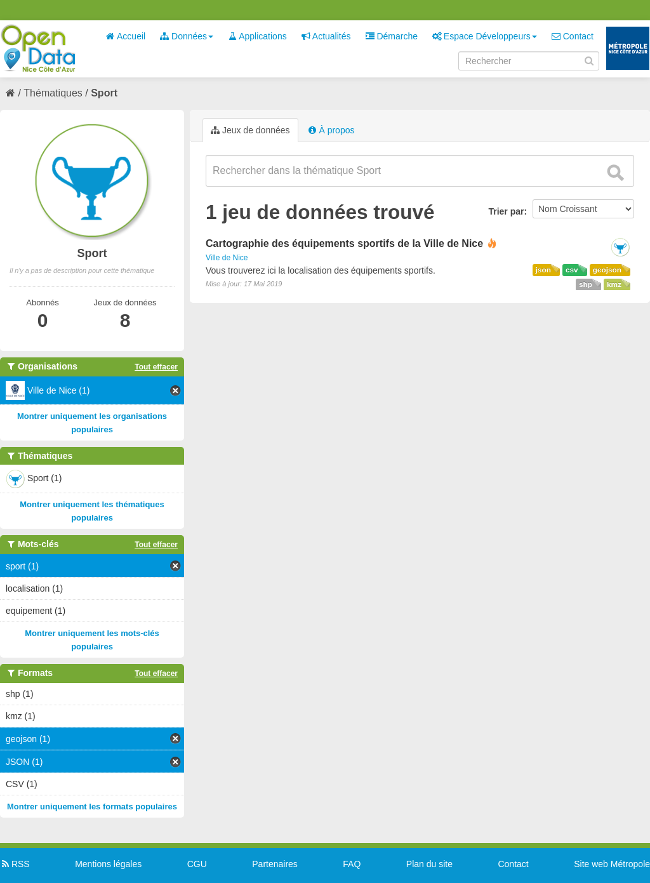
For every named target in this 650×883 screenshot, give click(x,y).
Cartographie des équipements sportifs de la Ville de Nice (344, 243)
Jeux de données (250, 130)
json (543, 269)
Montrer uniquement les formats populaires (92, 806)
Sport (104, 93)
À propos (331, 130)
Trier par (506, 211)
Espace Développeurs (484, 36)
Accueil (125, 36)
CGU (197, 864)
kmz (614, 284)
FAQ (352, 864)
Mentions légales (108, 864)
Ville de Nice (227, 257)
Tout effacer (156, 366)
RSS (15, 864)
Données (186, 36)
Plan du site (429, 864)
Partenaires (275, 864)
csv (572, 269)
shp (585, 284)
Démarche (392, 36)
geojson (607, 269)
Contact (573, 36)
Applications (257, 36)
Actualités (326, 36)
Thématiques (53, 93)
